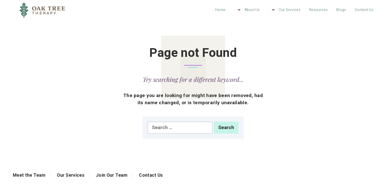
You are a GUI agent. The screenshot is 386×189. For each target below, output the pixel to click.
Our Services (289, 10)
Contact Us (364, 10)
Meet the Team (29, 175)
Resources (318, 10)
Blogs (341, 10)
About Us (252, 10)
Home (220, 10)
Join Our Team (111, 175)
